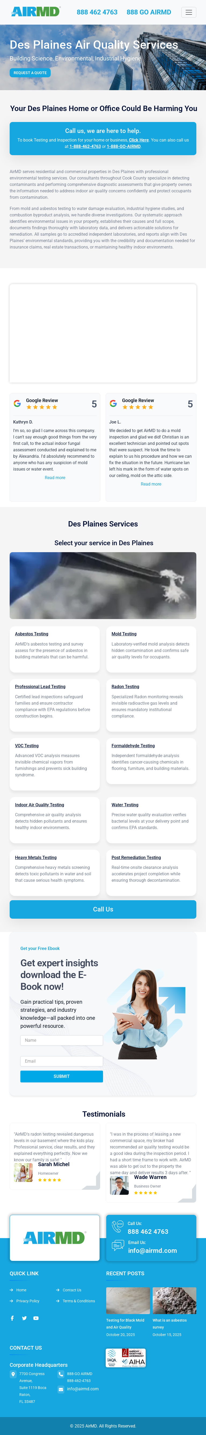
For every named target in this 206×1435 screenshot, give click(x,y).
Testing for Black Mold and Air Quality (125, 1323)
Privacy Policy (24, 1300)
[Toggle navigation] (188, 12)
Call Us (103, 909)
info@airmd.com (152, 1250)
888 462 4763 (96, 12)
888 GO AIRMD (150, 12)
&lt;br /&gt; (103, 333)
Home (18, 1289)
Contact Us (68, 1289)
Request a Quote (30, 73)
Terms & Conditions (75, 1300)
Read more (55, 477)
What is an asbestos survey (170, 1323)
